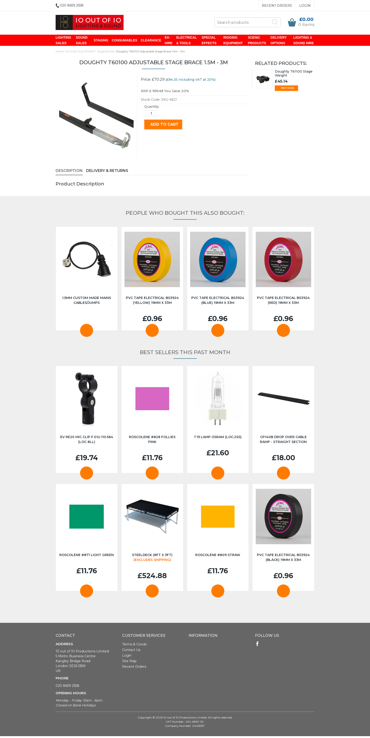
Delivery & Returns (107, 171)
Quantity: (151, 107)
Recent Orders (277, 5)
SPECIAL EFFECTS (209, 40)
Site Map (129, 661)
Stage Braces (105, 52)
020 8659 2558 (67, 686)
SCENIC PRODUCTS (257, 40)
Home (60, 52)
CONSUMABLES (124, 40)
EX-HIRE (168, 40)
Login (305, 5)
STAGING (101, 40)
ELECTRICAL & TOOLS (186, 40)
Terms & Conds (134, 645)
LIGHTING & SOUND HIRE (303, 40)
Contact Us (131, 650)
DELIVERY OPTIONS (279, 40)
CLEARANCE (151, 40)
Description (69, 171)
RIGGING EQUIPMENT (233, 40)
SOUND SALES (82, 40)
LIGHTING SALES (63, 40)
